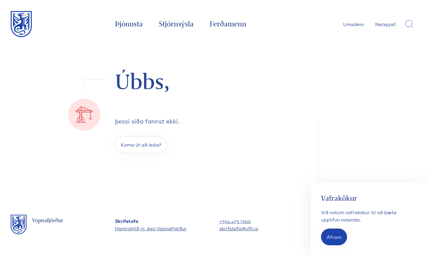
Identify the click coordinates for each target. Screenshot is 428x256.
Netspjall (385, 24)
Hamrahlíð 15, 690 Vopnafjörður (151, 228)
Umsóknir (353, 24)
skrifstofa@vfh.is (238, 228)
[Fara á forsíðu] (21, 24)
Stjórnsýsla (176, 23)
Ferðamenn (228, 23)
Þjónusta (129, 23)
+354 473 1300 (235, 221)
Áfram (334, 237)
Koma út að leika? (141, 144)
